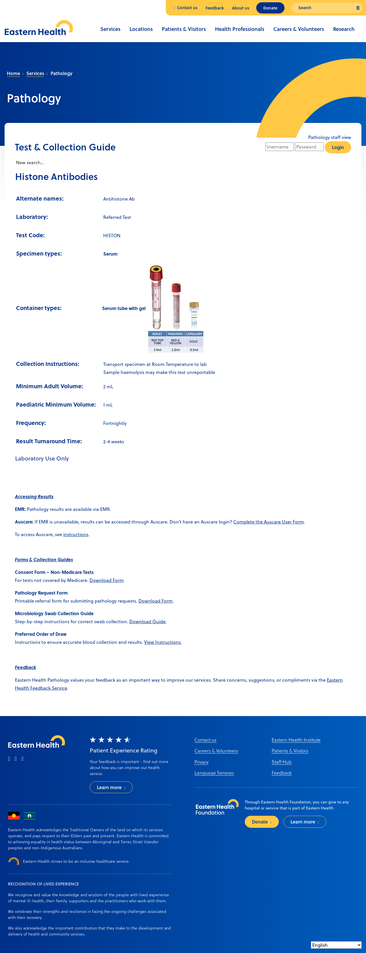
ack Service (55, 688)
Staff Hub (282, 761)
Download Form (106, 580)
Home (13, 73)
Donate (270, 8)
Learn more (109, 787)
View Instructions (163, 642)
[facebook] (9, 759)
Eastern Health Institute (296, 739)
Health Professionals (239, 29)
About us (240, 8)
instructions (75, 534)
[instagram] (16, 759)
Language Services (214, 772)
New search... (29, 162)
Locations (141, 29)
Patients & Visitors (184, 29)
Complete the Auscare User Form (268, 522)
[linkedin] (22, 759)
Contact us (187, 8)
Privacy (201, 761)
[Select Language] (336, 945)
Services (110, 29)
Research (344, 29)
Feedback (215, 8)
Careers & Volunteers (298, 29)
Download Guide (147, 621)
